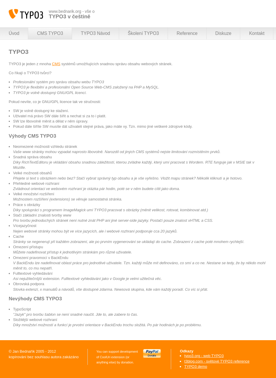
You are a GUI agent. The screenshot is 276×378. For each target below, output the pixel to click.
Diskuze (223, 33)
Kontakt (256, 33)
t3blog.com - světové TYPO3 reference (216, 361)
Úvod (14, 33)
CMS (56, 64)
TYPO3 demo (195, 366)
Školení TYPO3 (143, 33)
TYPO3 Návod (95, 33)
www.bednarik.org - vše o (72, 14)
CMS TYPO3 (50, 33)
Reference (187, 33)
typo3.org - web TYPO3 (204, 356)
